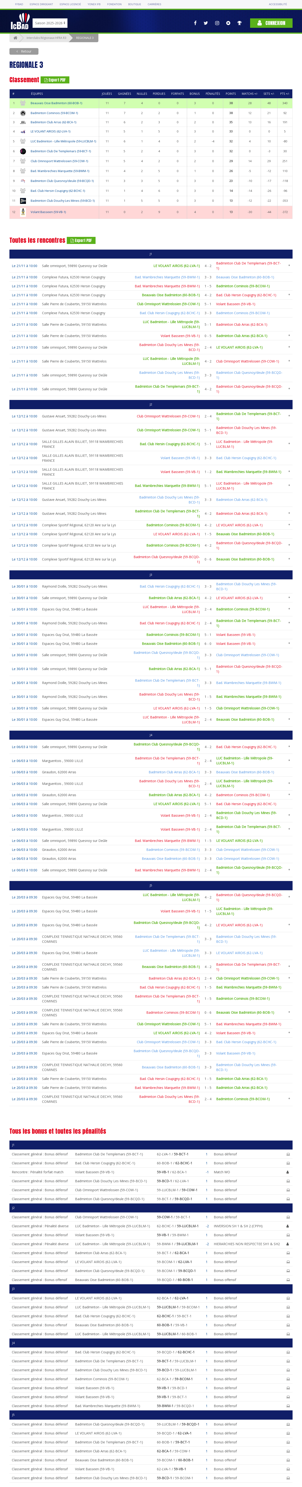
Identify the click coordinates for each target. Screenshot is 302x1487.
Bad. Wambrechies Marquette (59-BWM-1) (60, 171)
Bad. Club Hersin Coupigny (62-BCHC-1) (58, 191)
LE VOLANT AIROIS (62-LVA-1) (50, 131)
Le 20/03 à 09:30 (24, 897)
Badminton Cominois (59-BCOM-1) (54, 113)
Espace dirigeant (41, 4)
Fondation (114, 4)
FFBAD (19, 4)
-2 (207, 1226)
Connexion (271, 23)
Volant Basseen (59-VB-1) (48, 212)
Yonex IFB (94, 4)
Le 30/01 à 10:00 (24, 586)
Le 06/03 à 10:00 (24, 747)
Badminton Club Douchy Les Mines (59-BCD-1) (63, 201)
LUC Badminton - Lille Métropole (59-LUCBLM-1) (63, 141)
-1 (207, 1172)
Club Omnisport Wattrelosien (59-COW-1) (59, 161)
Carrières (154, 4)
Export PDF (55, 80)
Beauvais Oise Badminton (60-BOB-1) (56, 103)
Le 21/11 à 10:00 (24, 266)
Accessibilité (278, 4)
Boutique (134, 4)
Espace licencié (70, 4)
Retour (25, 51)
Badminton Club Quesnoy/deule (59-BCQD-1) (62, 181)
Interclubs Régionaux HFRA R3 (46, 38)
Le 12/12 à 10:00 (24, 416)
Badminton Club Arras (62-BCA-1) (53, 122)
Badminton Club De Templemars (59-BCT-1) (61, 151)
